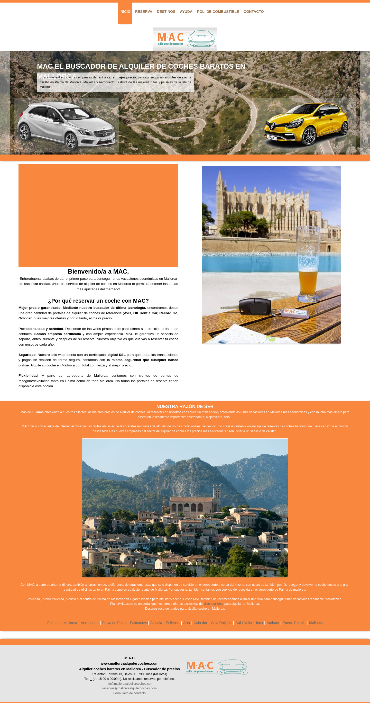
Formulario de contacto (129, 693)
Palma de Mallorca (62, 623)
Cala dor (200, 623)
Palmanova (139, 623)
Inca (259, 623)
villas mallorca (213, 604)
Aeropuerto (89, 623)
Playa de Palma (114, 623)
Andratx (272, 623)
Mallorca (316, 623)
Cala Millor (243, 623)
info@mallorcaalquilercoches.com (129, 684)
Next (365, 103)
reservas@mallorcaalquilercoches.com (129, 688)
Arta (186, 623)
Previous (5, 103)
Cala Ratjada (221, 623)
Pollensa (173, 623)
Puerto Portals (294, 623)
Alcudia (156, 623)
